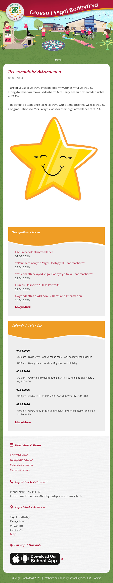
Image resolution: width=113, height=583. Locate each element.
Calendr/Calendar (21, 465)
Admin (97, 578)
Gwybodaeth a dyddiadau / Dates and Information (48, 296)
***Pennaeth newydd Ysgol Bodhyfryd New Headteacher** (53, 274)
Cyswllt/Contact (20, 470)
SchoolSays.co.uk (79, 578)
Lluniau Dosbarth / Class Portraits (37, 285)
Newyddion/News (21, 460)
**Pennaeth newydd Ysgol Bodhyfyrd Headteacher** (49, 263)
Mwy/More (23, 307)
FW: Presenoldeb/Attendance (34, 252)
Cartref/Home (19, 455)
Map (13, 534)
